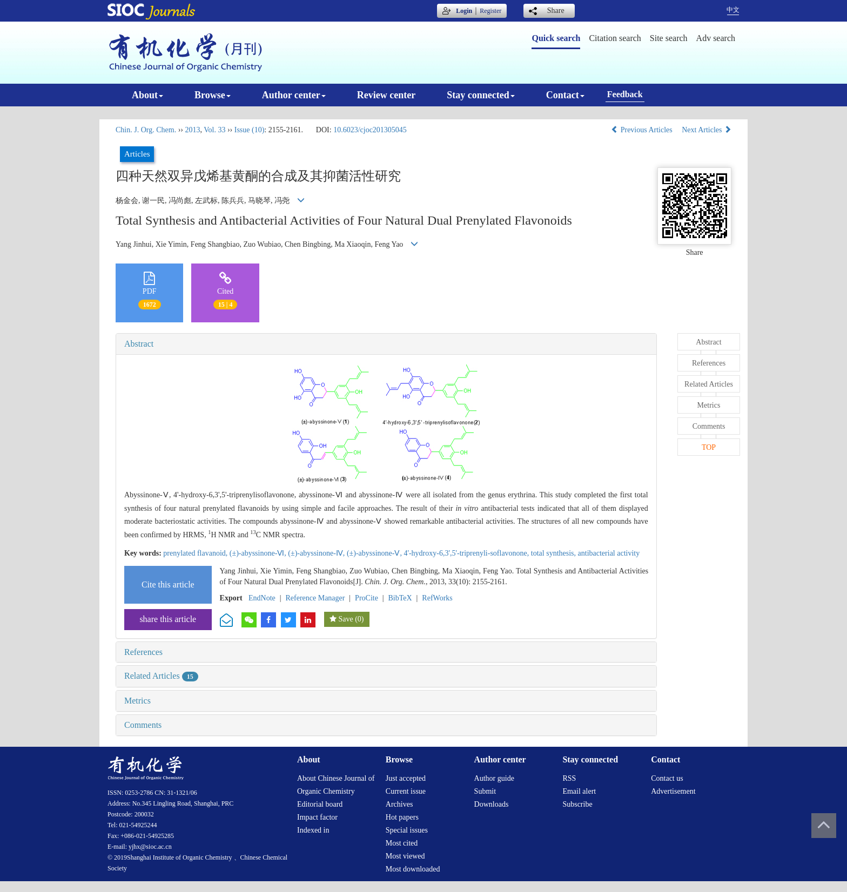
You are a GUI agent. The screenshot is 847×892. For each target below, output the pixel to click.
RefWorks (437, 598)
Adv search (715, 38)
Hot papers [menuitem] (402, 817)
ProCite (366, 598)
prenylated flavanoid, (196, 553)
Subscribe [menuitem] (577, 804)
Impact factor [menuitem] (317, 817)
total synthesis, (554, 553)
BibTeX (400, 598)
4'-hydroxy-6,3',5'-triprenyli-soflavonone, (467, 553)
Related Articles (161, 675)
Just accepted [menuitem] (406, 778)
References (143, 652)
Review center (386, 95)
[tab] (386, 344)
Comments (143, 724)
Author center (294, 95)
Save (345, 619)
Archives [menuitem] (399, 804)
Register (490, 11)
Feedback (625, 94)
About (147, 95)
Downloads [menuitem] (491, 804)
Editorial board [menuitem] (319, 804)
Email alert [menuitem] (579, 791)
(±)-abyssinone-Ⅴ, (375, 553)
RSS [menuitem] (569, 778)
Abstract (138, 343)
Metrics (137, 700)
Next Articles (706, 130)
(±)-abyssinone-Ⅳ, (317, 553)
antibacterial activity (609, 553)
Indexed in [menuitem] (313, 830)
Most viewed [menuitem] (405, 856)
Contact (565, 95)
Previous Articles (642, 130)
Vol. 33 (214, 130)
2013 (192, 130)
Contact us (667, 778)
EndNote (261, 598)
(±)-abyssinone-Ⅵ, (259, 553)
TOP (709, 447)
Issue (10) (249, 130)
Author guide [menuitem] (494, 778)
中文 (733, 9)
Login (464, 11)
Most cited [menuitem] (402, 843)
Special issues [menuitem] (407, 830)
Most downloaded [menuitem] (413, 869)
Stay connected (481, 95)
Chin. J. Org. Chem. (146, 130)
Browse (212, 95)
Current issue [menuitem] (406, 791)
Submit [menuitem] (485, 791)
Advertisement (673, 791)
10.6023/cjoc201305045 (370, 130)
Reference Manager (315, 598)
